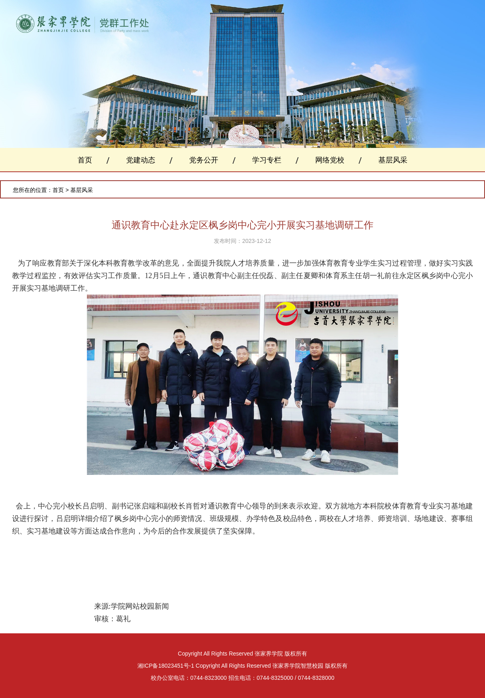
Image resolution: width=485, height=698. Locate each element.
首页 (85, 160)
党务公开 (203, 160)
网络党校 (329, 160)
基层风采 (392, 160)
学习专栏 (266, 160)
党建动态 (140, 160)
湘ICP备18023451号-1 (165, 665)
